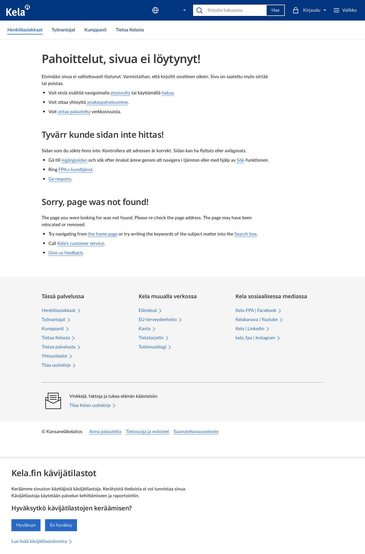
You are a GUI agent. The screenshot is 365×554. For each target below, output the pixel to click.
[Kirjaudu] (340, 10)
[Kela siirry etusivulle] (18, 10)
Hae (266, 10)
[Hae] (220, 10)
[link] (25, 30)
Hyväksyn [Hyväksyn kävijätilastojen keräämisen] (26, 525)
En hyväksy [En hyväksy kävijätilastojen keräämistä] (61, 525)
